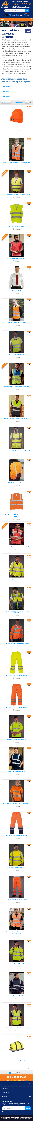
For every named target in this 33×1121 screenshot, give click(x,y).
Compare (17, 133)
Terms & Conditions (20, 1111)
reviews (26, 1080)
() (19, 102)
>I (16, 1072)
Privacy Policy (12, 1111)
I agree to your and (13, 1111)
